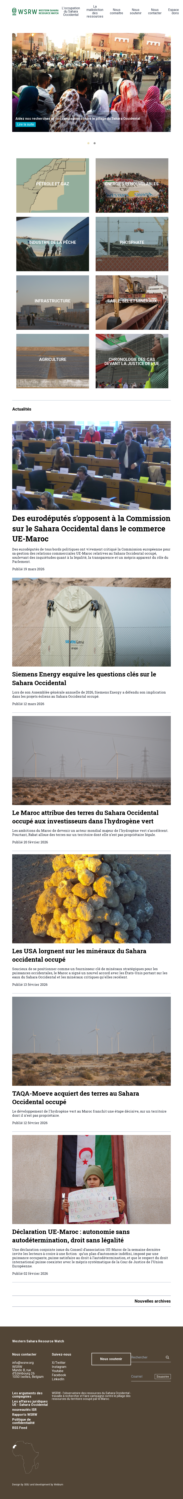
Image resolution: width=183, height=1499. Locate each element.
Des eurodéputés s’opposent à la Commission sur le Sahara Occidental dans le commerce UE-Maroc (91, 528)
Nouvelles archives (153, 1301)
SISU (26, 1484)
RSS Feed (19, 1428)
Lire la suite (25, 124)
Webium (58, 1484)
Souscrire (163, 1376)
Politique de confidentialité (23, 1421)
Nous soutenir (135, 11)
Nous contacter (155, 11)
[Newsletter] (141, 1376)
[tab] (88, 143)
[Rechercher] (146, 1357)
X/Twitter (58, 1363)
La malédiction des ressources (95, 11)
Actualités (21, 409)
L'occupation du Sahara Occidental (71, 11)
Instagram (59, 1367)
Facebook (59, 1375)
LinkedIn (58, 1379)
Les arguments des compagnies (27, 1394)
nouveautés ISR (24, 1410)
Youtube (57, 1371)
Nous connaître (116, 11)
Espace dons (173, 11)
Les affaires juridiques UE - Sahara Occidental (30, 1403)
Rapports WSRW (24, 1415)
